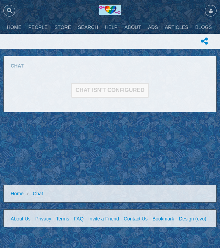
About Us (21, 218)
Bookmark (163, 218)
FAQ (78, 218)
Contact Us (136, 218)
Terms (62, 218)
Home (17, 193)
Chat (38, 193)
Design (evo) (192, 218)
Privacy (43, 218)
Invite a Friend (103, 218)
